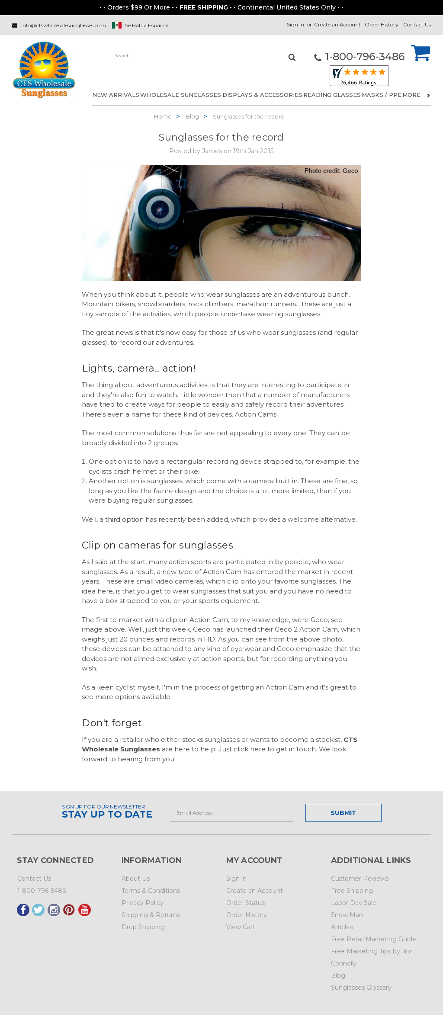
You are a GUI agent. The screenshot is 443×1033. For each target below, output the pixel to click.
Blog (192, 116)
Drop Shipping (143, 927)
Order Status (245, 903)
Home (163, 116)
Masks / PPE (381, 94)
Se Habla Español (146, 25)
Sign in (295, 24)
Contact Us (417, 24)
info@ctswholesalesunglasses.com (63, 25)
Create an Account (337, 24)
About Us (136, 878)
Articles (342, 927)
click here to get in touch (275, 749)
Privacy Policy (143, 903)
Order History (381, 24)
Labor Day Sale (353, 903)
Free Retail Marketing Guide (373, 939)
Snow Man (347, 915)
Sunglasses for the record (249, 116)
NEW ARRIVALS (115, 94)
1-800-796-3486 (41, 891)
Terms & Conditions (151, 891)
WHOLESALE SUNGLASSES (180, 94)
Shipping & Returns (151, 915)
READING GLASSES (332, 94)
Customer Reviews (359, 878)
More (416, 94)
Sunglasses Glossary (361, 987)
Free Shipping (352, 891)
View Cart (240, 927)
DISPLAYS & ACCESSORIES (262, 94)
